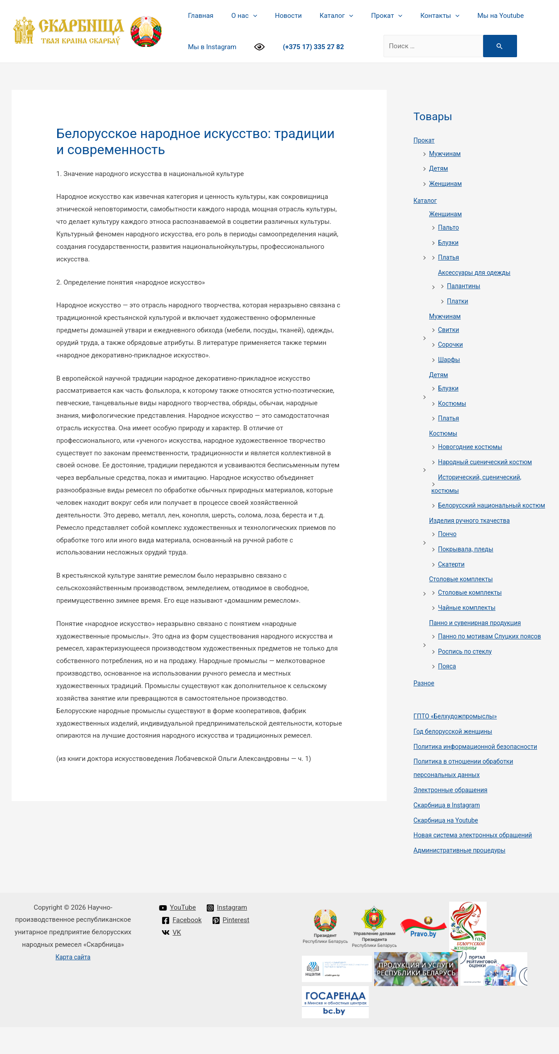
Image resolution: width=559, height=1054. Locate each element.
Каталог (321, 15)
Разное (424, 710)
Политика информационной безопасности (480, 773)
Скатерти (452, 578)
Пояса (448, 693)
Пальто (449, 227)
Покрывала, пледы (468, 562)
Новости (277, 16)
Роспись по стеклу (467, 678)
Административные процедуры (463, 877)
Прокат (366, 15)
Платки (458, 301)
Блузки (449, 243)
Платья (449, 257)
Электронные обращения (453, 817)
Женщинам (446, 184)
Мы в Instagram (210, 47)
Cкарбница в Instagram (449, 832)
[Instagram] (227, 935)
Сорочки (451, 344)
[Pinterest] (231, 947)
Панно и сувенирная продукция (478, 636)
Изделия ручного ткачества (472, 534)
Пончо (448, 547)
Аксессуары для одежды (477, 273)
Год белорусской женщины (456, 758)
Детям (439, 168)
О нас (237, 15)
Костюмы (453, 403)
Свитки (449, 330)
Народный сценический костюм (488, 462)
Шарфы (450, 360)
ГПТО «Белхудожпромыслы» (458, 743)
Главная (198, 16)
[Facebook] (181, 947)
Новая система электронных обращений (477, 862)
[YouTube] (178, 935)
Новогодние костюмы (472, 447)
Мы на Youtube (471, 16)
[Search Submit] (493, 46)
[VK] (171, 959)
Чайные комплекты (469, 621)
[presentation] (246, 15)
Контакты (415, 15)
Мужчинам (446, 154)
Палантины (465, 286)
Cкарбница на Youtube (448, 847)
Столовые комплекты (463, 592)
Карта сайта (73, 984)
